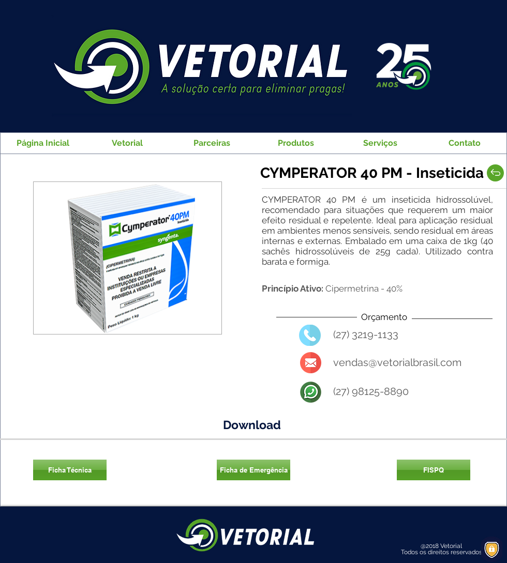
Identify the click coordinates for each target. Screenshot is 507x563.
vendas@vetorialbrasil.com (397, 362)
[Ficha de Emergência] (253, 470)
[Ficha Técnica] (70, 470)
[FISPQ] (433, 470)
